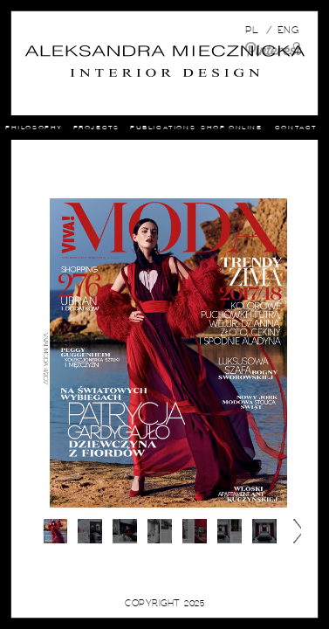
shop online (267, 127)
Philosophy (60, 127)
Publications (193, 127)
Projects (123, 127)
